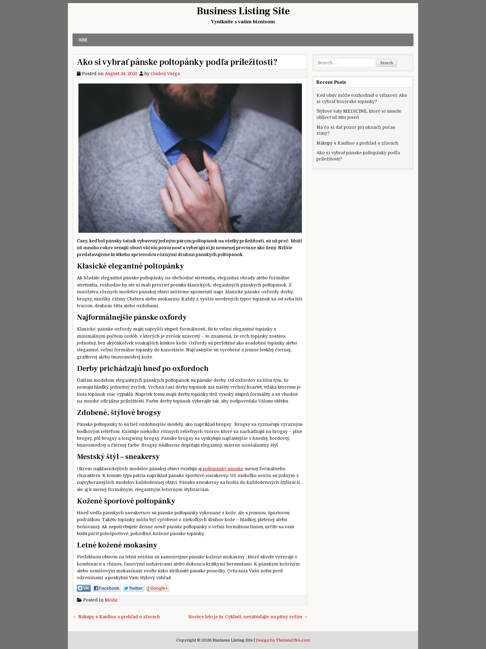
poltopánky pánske (223, 468)
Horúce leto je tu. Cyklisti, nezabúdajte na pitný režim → (248, 616)
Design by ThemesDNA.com (283, 640)
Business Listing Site (243, 11)
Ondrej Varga (165, 73)
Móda (111, 599)
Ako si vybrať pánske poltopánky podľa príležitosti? (177, 62)
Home (83, 40)
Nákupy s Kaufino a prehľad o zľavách (357, 143)
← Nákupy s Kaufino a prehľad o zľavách (116, 616)
